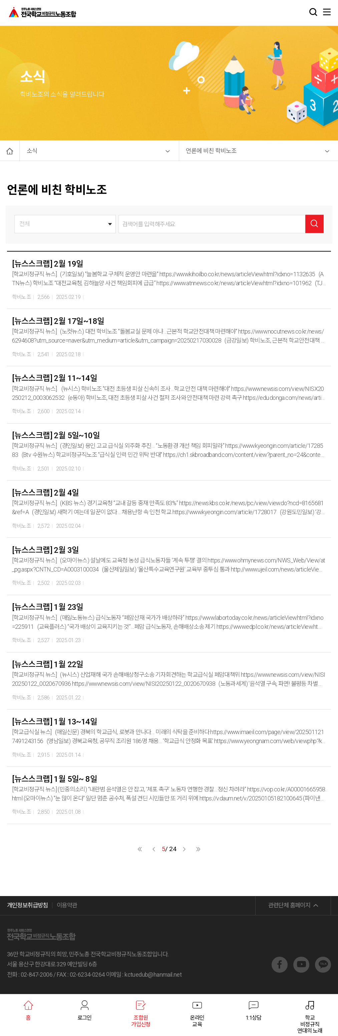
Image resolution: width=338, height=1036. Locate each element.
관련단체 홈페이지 (289, 905)
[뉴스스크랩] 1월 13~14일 (54, 721)
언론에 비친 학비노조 (211, 150)
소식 (32, 150)
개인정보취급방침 (27, 905)
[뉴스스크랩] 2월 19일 (47, 264)
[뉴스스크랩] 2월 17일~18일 (58, 321)
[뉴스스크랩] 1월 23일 (47, 607)
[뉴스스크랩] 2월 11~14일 (54, 378)
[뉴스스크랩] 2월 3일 (45, 550)
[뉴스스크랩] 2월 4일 (45, 493)
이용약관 (67, 905)
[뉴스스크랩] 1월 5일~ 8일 (54, 779)
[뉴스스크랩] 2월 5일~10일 (56, 435)
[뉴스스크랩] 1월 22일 (47, 664)
